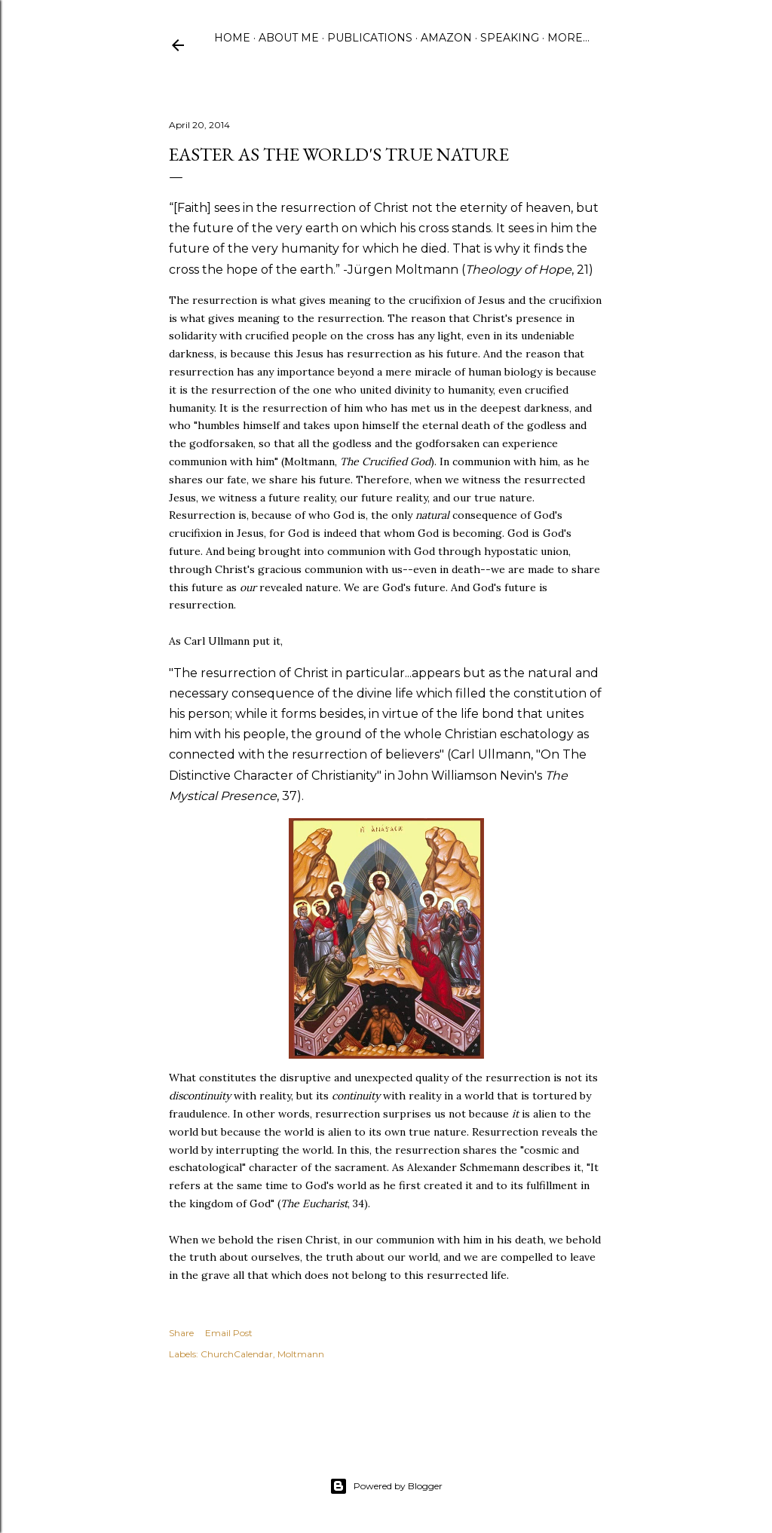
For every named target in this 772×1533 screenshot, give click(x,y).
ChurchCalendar (237, 1354)
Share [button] (181, 1332)
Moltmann (300, 1354)
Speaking (509, 37)
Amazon (446, 37)
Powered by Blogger (386, 1486)
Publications (369, 37)
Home (232, 37)
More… (568, 37)
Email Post (229, 1332)
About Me (289, 37)
